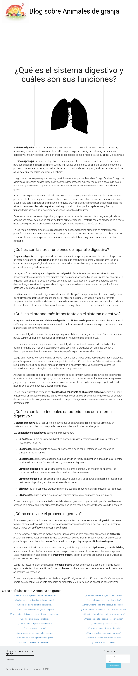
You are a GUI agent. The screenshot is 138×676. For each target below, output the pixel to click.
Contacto (10, 660)
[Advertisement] (69, 43)
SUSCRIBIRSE (113, 666)
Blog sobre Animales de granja (74, 11)
